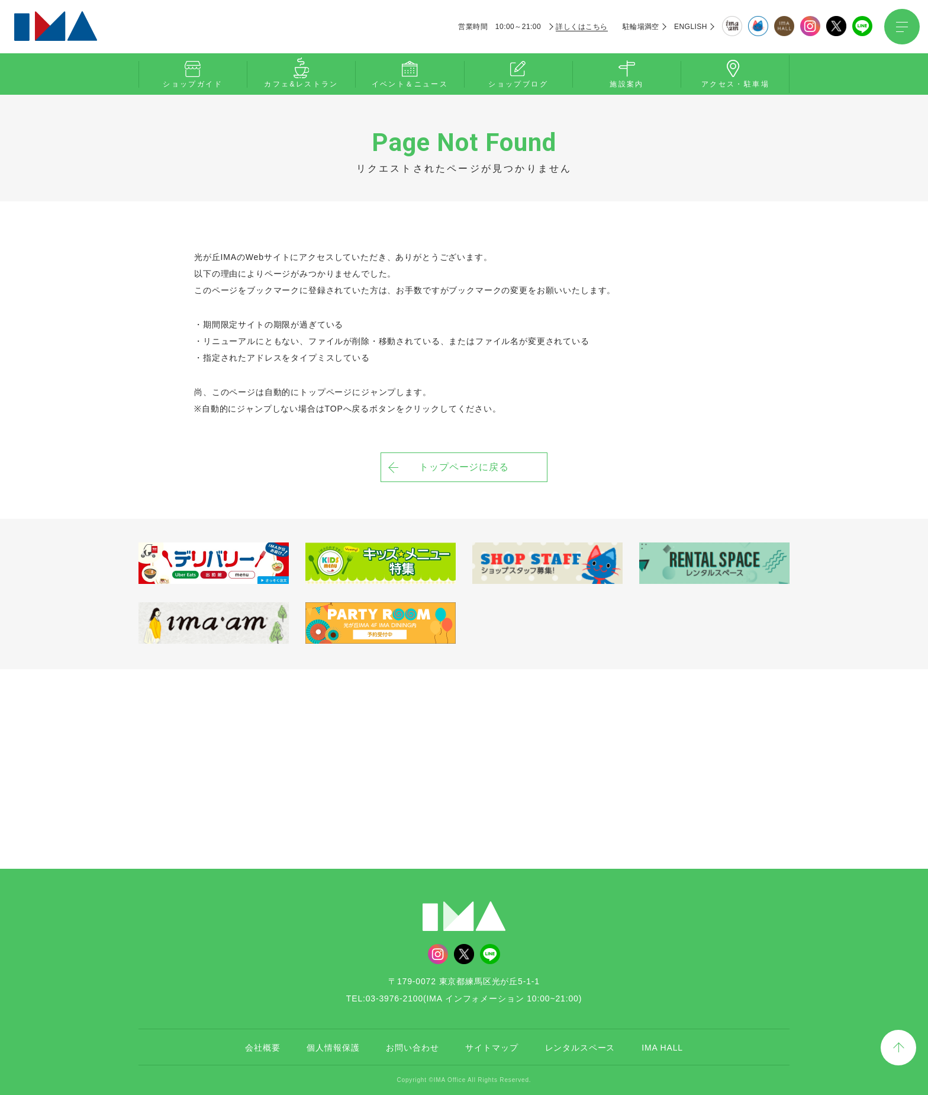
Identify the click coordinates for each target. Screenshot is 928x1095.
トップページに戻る (464, 467)
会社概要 (262, 1047)
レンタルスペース (580, 1047)
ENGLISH (690, 26)
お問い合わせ (412, 1047)
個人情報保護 (333, 1047)
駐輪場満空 (641, 26)
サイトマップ (491, 1047)
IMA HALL (662, 1047)
